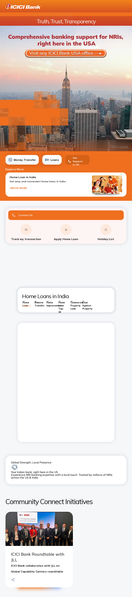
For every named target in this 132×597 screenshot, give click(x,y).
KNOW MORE (18, 188)
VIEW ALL (26, 306)
